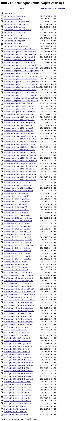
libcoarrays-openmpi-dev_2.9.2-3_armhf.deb (19, 106)
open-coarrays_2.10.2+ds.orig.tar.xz (16, 24)
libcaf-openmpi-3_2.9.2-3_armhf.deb (16, 330)
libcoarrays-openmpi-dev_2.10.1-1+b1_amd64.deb (21, 101)
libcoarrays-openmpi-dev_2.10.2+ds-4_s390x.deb (20, 65)
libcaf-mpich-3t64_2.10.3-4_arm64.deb (17, 354)
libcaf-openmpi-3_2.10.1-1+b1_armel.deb (18, 319)
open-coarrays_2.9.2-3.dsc (13, 43)
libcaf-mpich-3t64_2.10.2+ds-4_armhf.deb (18, 371)
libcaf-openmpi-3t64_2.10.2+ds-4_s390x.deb (19, 289)
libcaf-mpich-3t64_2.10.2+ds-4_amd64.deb (18, 379)
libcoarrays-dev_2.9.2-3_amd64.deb (16, 270)
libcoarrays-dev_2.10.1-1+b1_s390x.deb (17, 237)
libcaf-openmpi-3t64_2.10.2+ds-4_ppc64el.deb (20, 294)
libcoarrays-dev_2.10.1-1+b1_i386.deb (17, 248)
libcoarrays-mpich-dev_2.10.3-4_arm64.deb (18, 131)
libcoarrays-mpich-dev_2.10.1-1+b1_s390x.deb (20, 158)
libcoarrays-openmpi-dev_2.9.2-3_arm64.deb (19, 109)
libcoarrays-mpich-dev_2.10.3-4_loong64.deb (19, 122)
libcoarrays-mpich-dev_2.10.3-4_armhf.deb (18, 128)
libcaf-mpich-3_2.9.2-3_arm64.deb (15, 412)
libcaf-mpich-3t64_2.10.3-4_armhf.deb (17, 352)
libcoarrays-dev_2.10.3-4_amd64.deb (16, 212)
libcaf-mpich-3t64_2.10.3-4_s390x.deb (17, 338)
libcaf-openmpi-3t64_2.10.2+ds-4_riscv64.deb (19, 292)
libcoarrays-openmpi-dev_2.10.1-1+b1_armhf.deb (20, 92)
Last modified (46, 8)
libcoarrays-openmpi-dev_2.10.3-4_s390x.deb (19, 49)
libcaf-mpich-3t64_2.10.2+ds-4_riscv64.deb (18, 362)
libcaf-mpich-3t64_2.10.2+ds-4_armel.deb (18, 373)
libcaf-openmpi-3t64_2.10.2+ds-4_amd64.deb (19, 300)
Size (54, 8)
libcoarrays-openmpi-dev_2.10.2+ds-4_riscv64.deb (21, 68)
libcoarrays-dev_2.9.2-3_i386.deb (15, 262)
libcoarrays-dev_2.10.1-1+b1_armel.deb (17, 253)
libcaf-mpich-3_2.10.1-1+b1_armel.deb (17, 398)
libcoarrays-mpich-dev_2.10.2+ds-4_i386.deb (19, 144)
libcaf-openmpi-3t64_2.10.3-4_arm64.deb (18, 283)
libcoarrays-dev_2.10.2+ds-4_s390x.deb (17, 215)
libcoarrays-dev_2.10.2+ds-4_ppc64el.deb (18, 221)
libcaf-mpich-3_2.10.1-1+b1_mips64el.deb (18, 390)
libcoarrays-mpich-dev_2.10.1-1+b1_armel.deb (20, 174)
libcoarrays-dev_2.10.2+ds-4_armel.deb (17, 229)
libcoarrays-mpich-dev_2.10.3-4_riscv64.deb (19, 117)
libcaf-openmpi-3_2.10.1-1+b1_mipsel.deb (18, 308)
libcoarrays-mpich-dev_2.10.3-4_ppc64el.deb (19, 120)
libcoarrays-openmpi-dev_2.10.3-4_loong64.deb (20, 57)
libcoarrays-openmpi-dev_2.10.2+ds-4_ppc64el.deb (21, 71)
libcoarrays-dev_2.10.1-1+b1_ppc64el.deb (18, 240)
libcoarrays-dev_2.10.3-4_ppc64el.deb (17, 199)
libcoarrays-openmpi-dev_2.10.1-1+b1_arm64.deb (21, 98)
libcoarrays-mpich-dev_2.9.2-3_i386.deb (17, 182)
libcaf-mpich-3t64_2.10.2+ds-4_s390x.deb (18, 360)
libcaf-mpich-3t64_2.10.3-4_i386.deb (16, 349)
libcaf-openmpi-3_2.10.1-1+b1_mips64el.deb (19, 311)
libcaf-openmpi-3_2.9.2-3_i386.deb (16, 327)
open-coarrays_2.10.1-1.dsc (13, 35)
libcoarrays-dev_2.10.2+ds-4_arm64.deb (17, 232)
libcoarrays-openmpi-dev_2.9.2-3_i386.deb (18, 103)
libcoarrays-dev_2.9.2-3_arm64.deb (16, 267)
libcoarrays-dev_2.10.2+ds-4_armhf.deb (17, 226)
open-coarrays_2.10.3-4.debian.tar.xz (16, 21)
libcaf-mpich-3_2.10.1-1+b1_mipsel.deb (17, 387)
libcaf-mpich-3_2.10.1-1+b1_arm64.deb (17, 401)
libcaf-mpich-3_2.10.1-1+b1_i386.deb (17, 393)
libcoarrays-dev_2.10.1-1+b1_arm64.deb (17, 256)
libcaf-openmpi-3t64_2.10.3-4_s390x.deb (18, 272)
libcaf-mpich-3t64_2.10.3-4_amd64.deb (17, 357)
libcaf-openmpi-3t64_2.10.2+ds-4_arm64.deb (19, 297)
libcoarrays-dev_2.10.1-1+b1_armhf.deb (17, 251)
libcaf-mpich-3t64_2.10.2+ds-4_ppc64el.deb (19, 365)
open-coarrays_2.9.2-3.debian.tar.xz (16, 46)
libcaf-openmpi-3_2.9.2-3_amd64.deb (16, 335)
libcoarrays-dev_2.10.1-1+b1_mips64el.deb (18, 245)
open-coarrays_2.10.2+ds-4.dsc (14, 27)
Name (22, 8)
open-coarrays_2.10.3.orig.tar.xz (15, 16)
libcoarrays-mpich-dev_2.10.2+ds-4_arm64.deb (20, 152)
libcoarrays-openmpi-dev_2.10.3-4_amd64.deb (19, 62)
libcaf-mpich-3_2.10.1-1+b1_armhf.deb (17, 395)
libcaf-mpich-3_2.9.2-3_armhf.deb (15, 409)
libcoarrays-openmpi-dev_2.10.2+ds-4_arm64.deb (21, 73)
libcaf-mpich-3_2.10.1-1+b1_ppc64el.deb (18, 384)
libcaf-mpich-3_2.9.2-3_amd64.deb (16, 414)
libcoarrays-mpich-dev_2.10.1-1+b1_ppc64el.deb (20, 161)
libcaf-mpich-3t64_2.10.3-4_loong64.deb (18, 346)
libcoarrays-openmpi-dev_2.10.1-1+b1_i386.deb (20, 90)
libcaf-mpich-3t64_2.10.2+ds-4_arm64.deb (18, 376)
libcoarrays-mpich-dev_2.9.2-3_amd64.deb (18, 191)
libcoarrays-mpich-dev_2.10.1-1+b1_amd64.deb (20, 180)
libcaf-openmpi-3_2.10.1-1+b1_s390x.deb (18, 302)
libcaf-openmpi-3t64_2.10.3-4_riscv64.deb (18, 275)
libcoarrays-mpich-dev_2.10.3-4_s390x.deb (18, 114)
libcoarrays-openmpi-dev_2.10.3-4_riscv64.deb (20, 51)
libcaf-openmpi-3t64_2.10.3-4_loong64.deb (18, 281)
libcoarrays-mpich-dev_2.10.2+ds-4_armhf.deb (20, 147)
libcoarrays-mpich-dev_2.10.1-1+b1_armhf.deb (20, 172)
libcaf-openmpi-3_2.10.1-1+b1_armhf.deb (18, 316)
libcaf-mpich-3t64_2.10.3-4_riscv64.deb (17, 341)
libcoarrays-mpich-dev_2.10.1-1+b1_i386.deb (19, 169)
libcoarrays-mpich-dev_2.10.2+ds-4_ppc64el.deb (20, 142)
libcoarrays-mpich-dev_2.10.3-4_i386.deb (18, 125)
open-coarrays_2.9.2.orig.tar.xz (14, 41)
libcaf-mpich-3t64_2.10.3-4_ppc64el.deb (17, 343)
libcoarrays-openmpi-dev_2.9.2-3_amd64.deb (19, 111)
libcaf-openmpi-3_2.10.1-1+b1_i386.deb (17, 313)
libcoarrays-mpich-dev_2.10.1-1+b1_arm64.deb (20, 177)
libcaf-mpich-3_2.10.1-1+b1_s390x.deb (17, 382)
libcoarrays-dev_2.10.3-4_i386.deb (15, 204)
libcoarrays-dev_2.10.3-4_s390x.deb (16, 193)
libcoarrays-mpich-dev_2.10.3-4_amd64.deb (19, 133)
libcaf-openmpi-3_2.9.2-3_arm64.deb (16, 332)
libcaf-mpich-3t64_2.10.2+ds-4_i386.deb (18, 368)
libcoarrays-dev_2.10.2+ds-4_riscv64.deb (18, 218)
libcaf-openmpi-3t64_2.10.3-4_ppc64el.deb (18, 278)
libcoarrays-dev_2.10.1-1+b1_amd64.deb (18, 259)
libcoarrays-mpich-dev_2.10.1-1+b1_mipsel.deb (20, 163)
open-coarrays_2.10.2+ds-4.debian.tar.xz (17, 30)
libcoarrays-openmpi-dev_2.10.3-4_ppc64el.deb (20, 54)
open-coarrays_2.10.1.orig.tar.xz (15, 32)
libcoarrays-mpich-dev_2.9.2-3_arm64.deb (18, 188)
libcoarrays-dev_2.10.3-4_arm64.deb (16, 210)
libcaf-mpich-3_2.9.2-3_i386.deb (15, 406)
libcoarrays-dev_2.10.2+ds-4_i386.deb (17, 223)
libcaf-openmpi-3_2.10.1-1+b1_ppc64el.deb (19, 305)
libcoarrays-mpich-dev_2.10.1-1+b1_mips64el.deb (21, 166)
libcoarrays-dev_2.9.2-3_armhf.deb (16, 264)
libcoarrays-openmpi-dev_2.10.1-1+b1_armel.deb (20, 95)
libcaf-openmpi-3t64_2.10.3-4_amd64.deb (18, 286)
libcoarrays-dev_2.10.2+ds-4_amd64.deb (17, 234)
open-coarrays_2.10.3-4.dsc (13, 19)
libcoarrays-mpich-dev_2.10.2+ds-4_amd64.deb (20, 155)
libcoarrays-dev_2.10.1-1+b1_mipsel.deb (18, 242)
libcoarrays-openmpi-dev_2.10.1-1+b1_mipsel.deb (21, 84)
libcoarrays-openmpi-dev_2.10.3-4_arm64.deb (19, 60)
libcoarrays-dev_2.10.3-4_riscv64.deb (16, 196)
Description (61, 8)
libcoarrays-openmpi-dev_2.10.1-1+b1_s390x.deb (21, 79)
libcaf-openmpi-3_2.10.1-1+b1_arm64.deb (18, 322)
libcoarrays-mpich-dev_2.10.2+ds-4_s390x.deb (20, 136)
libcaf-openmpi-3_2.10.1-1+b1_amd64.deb (18, 324)
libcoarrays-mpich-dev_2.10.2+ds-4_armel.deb (19, 150)
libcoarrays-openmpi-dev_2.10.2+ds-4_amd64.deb (21, 76)
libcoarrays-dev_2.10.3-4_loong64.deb (17, 202)
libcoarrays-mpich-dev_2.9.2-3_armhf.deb (18, 185)
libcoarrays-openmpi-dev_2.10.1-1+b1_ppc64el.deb (21, 81)
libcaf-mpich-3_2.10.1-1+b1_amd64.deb (17, 403)
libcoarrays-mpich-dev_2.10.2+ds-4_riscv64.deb (20, 139)
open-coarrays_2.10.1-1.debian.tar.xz (16, 38)
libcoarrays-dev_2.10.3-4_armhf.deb (16, 207)
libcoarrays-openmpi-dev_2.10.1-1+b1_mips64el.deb (22, 87)
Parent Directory (9, 13)
